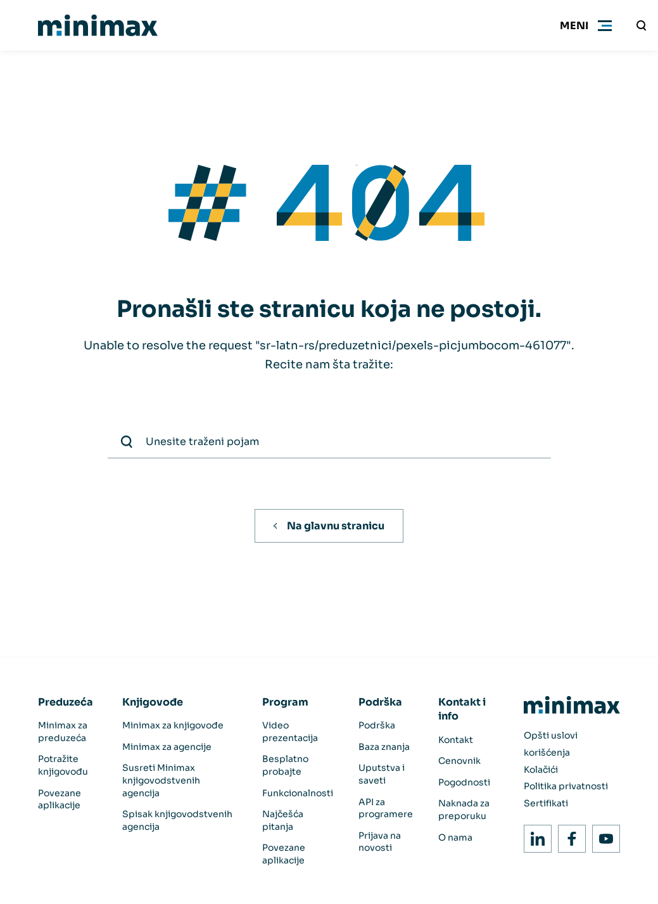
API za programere (385, 808)
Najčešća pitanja (282, 820)
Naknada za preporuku (464, 809)
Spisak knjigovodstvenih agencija (177, 820)
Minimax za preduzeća (62, 732)
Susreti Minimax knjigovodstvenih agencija (161, 780)
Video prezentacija (290, 732)
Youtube (602, 835)
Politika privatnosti (566, 786)
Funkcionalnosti (297, 793)
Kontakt (455, 740)
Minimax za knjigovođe (173, 725)
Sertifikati (546, 803)
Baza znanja (384, 746)
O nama (455, 837)
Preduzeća (65, 702)
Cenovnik (459, 760)
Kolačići (541, 769)
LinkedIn (534, 835)
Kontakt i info (462, 709)
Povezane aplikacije (59, 799)
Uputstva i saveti (381, 774)
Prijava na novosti (379, 842)
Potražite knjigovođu (63, 765)
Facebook (568, 835)
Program (285, 702)
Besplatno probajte (285, 765)
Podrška (380, 702)
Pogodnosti (464, 782)
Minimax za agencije (167, 746)
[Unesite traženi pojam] (641, 25)
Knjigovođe (152, 702)
